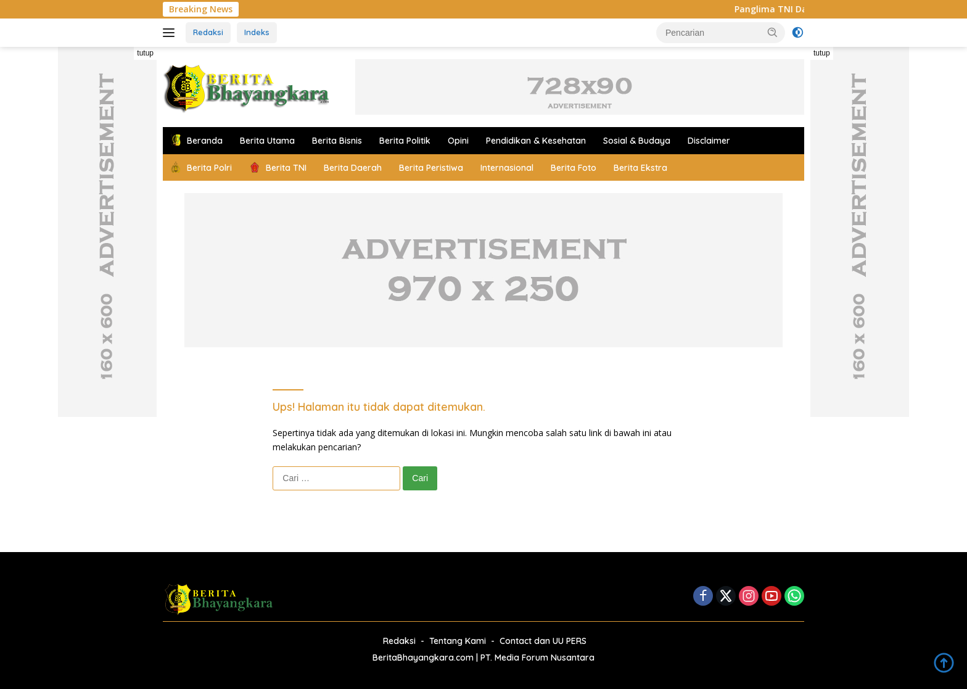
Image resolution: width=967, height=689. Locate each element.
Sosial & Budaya (636, 140)
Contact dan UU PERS (543, 640)
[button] (772, 32)
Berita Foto (573, 167)
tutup (145, 53)
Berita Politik (404, 140)
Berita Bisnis (337, 140)
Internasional (506, 167)
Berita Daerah (353, 167)
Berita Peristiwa (431, 167)
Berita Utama (267, 140)
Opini (458, 140)
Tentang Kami (457, 640)
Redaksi (208, 32)
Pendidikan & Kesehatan (536, 140)
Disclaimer (709, 140)
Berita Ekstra (640, 167)
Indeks (257, 32)
